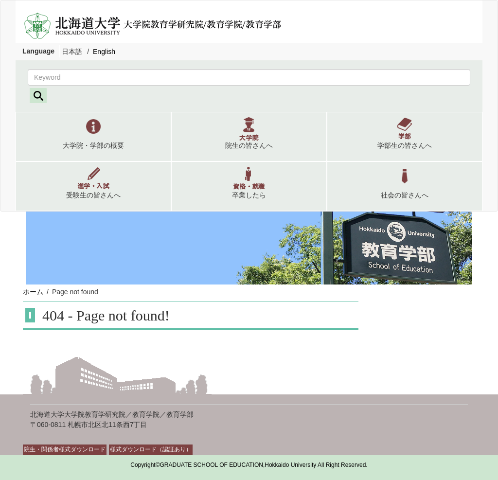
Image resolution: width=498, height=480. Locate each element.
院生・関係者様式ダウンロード (65, 449)
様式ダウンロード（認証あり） (151, 449)
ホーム (33, 292)
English (104, 51)
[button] (93, 136)
